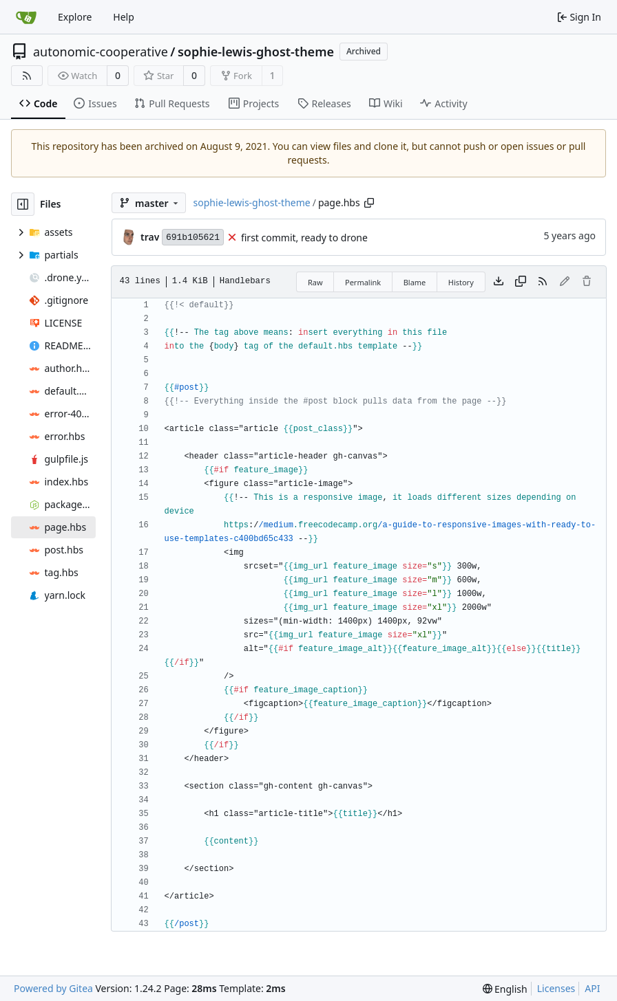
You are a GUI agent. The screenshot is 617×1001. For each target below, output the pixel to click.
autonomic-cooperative (100, 51)
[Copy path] (369, 203)
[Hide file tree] (22, 204)
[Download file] (499, 282)
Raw (315, 282)
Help (123, 16)
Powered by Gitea (53, 988)
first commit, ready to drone (304, 237)
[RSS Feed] (27, 75)
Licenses (556, 988)
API (592, 988)
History (461, 282)
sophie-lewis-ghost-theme (256, 51)
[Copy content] (521, 282)
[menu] (505, 989)
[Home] (26, 17)
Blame (415, 282)
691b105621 (193, 237)
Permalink (363, 282)
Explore (75, 16)
